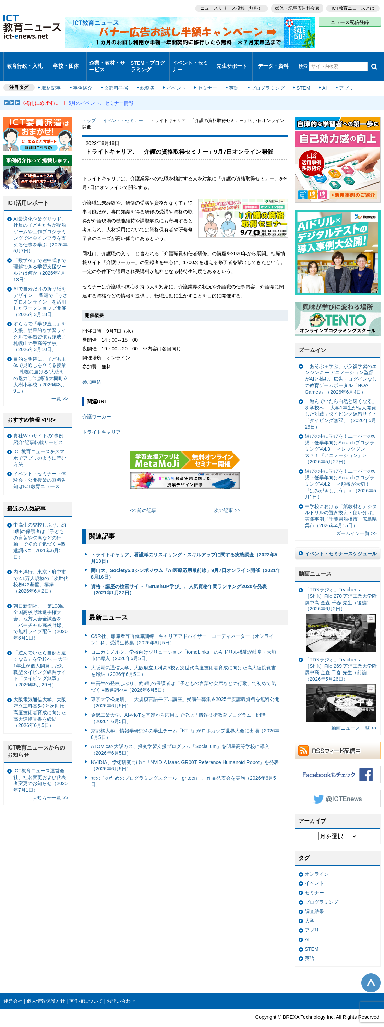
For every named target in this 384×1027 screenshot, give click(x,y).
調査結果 (314, 898)
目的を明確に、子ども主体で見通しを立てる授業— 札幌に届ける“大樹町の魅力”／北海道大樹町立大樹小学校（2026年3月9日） (40, 362)
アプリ (338, 76)
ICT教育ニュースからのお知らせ (36, 738)
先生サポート (231, 59)
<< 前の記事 (143, 497)
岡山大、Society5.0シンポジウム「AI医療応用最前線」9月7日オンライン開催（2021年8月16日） (186, 561)
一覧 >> (59, 386)
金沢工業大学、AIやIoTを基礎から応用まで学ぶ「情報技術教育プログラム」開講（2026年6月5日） (178, 706)
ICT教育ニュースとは (353, 7)
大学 (309, 908)
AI (317, 76)
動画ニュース (315, 561)
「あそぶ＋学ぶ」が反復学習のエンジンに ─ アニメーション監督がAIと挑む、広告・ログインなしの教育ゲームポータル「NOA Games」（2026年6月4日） (341, 366)
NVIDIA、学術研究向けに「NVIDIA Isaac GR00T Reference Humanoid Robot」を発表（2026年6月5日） (185, 753)
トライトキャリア (101, 419)
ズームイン (312, 338)
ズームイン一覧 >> (356, 520)
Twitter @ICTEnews (338, 785)
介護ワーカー (96, 404)
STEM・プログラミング (148, 59)
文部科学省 (117, 76)
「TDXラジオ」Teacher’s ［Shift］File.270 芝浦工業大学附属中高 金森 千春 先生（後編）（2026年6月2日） (341, 607)
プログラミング (262, 76)
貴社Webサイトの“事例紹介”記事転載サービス (38, 426)
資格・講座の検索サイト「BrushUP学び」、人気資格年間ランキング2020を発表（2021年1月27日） (179, 577)
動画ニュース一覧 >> (354, 715)
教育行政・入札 (24, 59)
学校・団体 (66, 59)
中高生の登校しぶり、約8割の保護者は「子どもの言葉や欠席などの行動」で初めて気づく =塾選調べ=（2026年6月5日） (183, 674)
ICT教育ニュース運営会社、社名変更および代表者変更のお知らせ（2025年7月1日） (40, 767)
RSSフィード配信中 (338, 737)
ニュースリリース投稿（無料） (228, 7)
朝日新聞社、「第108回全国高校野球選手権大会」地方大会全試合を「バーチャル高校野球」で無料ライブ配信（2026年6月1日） (40, 609)
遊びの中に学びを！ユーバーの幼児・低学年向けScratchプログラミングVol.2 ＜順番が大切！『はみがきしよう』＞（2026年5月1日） (341, 471)
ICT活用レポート (28, 190)
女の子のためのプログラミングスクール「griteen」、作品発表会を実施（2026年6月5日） (183, 769)
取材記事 (54, 76)
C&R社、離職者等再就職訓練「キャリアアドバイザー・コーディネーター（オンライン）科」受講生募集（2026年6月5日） (182, 627)
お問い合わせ (121, 988)
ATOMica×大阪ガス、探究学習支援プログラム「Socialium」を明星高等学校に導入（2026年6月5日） (180, 737)
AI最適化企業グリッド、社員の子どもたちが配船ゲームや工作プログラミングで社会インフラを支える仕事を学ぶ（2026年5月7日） (40, 222)
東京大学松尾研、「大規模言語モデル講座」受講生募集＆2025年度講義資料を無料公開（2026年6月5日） (185, 690)
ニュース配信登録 (350, 20)
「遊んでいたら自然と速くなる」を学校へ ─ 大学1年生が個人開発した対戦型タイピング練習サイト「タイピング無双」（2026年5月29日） (341, 401)
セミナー (205, 76)
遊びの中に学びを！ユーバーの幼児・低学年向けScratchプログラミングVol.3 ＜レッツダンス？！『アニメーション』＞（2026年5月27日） (341, 436)
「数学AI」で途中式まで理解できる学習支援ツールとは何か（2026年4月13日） (39, 257)
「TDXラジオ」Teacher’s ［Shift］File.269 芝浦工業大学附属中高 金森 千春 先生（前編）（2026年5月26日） (341, 676)
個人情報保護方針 (46, 988)
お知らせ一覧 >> (50, 785)
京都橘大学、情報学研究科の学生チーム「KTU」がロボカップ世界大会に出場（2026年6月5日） (185, 721)
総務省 (147, 76)
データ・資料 (273, 59)
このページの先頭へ (371, 970)
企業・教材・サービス (106, 59)
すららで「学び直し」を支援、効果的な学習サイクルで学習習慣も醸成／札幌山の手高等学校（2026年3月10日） (39, 323)
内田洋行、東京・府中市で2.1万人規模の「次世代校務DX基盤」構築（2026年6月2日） (40, 568)
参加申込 (91, 369)
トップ (89, 107)
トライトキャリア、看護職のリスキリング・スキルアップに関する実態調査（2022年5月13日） (184, 545)
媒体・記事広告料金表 (295, 7)
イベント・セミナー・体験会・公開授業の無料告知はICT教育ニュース (39, 467)
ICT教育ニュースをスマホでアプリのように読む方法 (39, 445)
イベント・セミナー (189, 59)
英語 (230, 76)
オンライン (317, 861)
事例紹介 (85, 76)
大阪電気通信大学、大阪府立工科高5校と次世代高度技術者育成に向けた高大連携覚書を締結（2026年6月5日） (183, 658)
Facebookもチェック (338, 761)
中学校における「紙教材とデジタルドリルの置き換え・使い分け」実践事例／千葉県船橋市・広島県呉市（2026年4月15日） (341, 503)
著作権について (86, 988)
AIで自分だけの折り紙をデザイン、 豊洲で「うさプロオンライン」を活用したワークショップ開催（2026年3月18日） (40, 289)
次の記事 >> (227, 497)
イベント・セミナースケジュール (341, 540)
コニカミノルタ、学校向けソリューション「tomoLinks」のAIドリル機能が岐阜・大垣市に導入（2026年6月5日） (183, 642)
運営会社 (13, 988)
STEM (297, 76)
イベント (175, 76)
